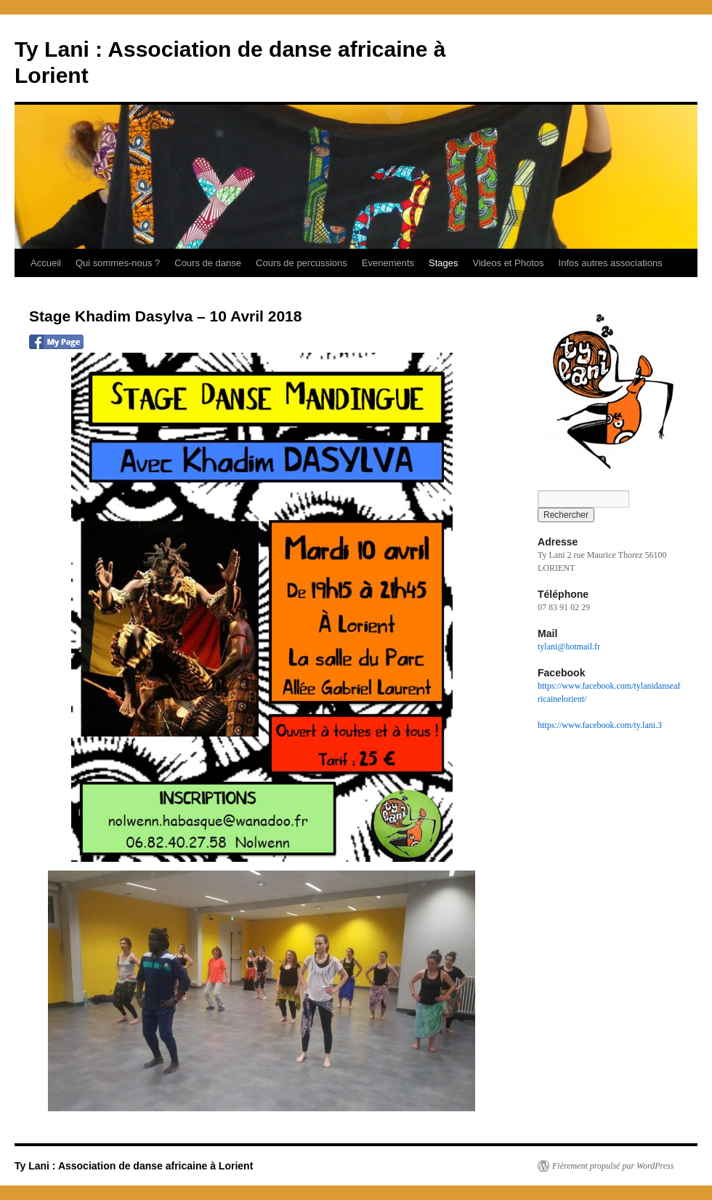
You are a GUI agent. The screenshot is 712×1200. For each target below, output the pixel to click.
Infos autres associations (611, 262)
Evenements (388, 262)
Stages (443, 262)
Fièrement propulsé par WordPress (612, 1166)
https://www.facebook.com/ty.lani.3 (600, 725)
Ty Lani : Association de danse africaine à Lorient (134, 1166)
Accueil (46, 262)
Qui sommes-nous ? (118, 262)
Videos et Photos (508, 262)
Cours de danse (207, 262)
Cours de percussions (301, 262)
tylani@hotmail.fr (569, 646)
